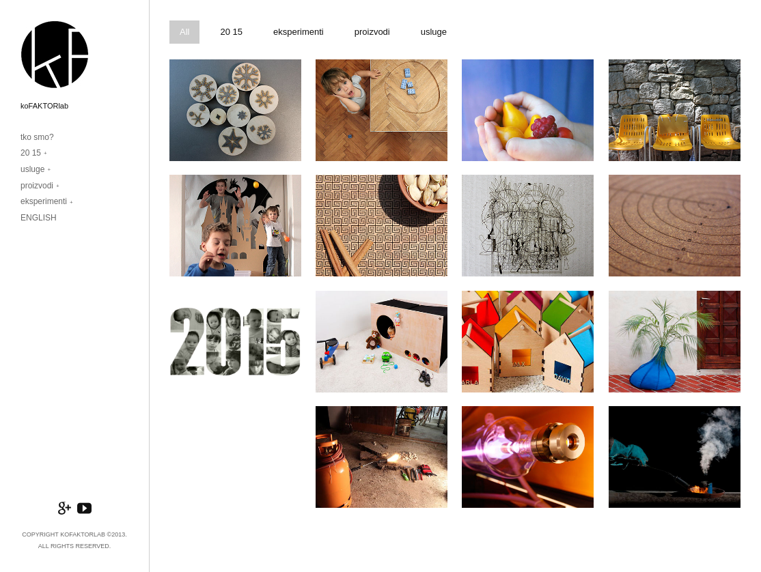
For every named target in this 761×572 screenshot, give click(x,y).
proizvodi (36, 185)
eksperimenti (43, 201)
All (184, 32)
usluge (32, 169)
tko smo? (37, 137)
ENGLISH (38, 218)
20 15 (30, 153)
